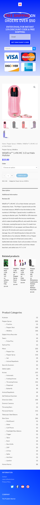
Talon (8, 437)
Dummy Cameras (8, 403)
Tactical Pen (6, 345)
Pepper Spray (10, 355)
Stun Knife (9, 444)
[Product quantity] (8, 176)
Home (4, 144)
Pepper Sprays (7, 321)
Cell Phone (10, 428)
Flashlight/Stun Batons (13, 431)
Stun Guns (5, 418)
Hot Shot (9, 457)
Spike (8, 454)
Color (4, 163)
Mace (4, 348)
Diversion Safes (7, 400)
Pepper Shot (10, 327)
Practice (9, 324)
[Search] (34, 48)
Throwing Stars (7, 407)
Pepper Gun (10, 351)
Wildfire (9, 331)
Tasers (4, 338)
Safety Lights (6, 369)
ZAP (7, 447)
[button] (20, 4)
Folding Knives (11, 379)
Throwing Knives (12, 382)
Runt (8, 441)
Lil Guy (8, 451)
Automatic (9, 375)
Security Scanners (8, 365)
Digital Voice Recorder (9, 334)
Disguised (9, 385)
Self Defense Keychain (9, 396)
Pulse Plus (9, 341)
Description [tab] (6, 190)
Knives (4, 372)
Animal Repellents (12, 361)
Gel (7, 358)
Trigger (8, 434)
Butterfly (9, 388)
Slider (8, 424)
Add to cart (22, 175)
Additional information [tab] (9, 194)
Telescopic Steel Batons (9, 414)
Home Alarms (6, 464)
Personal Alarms (7, 411)
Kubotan (5, 317)
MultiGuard (10, 421)
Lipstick (9, 460)
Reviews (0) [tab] (6, 199)
